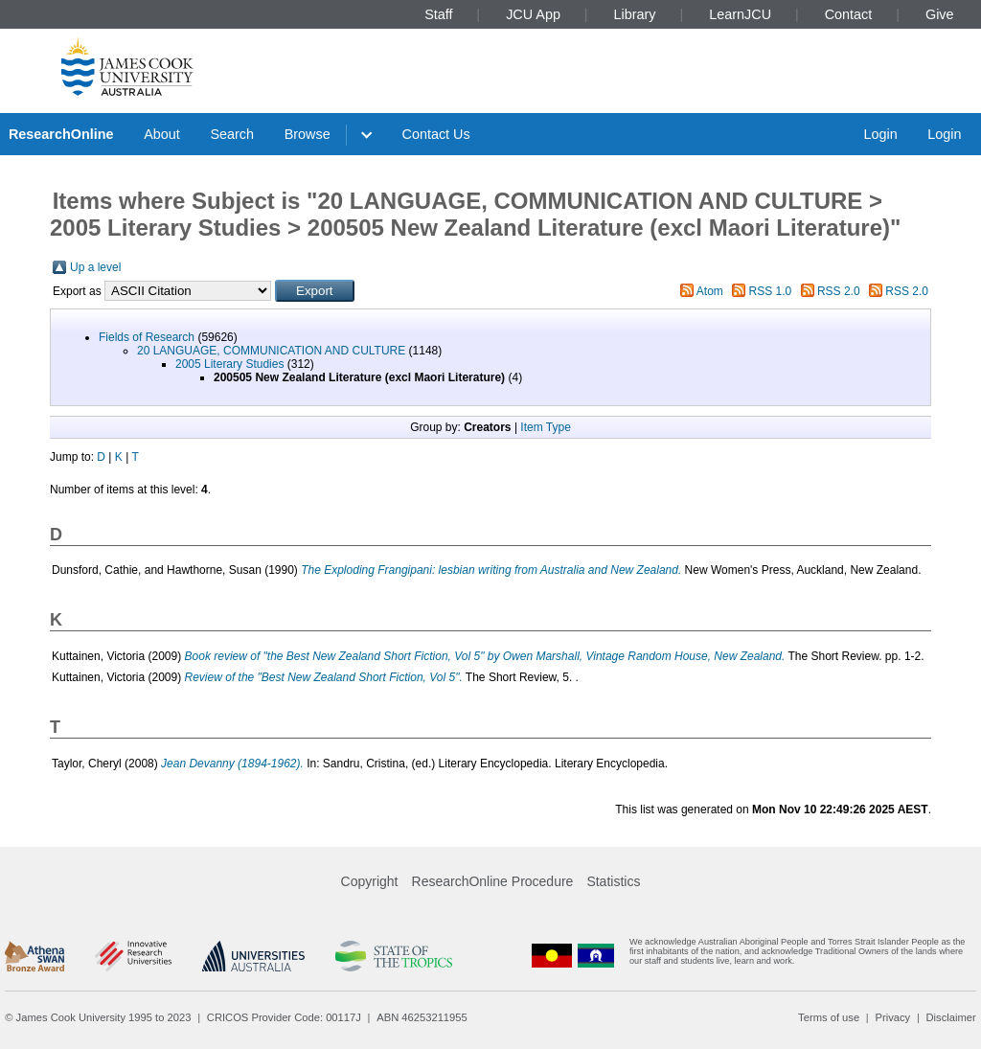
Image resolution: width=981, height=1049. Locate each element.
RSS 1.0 (770, 291)
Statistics (613, 881)
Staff (438, 14)
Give (939, 14)
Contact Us (436, 134)
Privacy (892, 1017)
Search (232, 134)
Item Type (545, 427)
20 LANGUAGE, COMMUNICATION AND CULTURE (271, 350)
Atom (709, 291)
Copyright (370, 881)
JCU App (533, 14)
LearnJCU (740, 14)
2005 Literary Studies (229, 364)
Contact (849, 14)
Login (880, 134)
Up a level (95, 267)
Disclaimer (951, 1017)
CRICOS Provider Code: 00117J (284, 1017)
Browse (308, 134)
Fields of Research (146, 337)
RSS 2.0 (838, 291)
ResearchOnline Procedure (493, 881)
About (162, 134)
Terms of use (828, 1017)
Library (635, 14)
